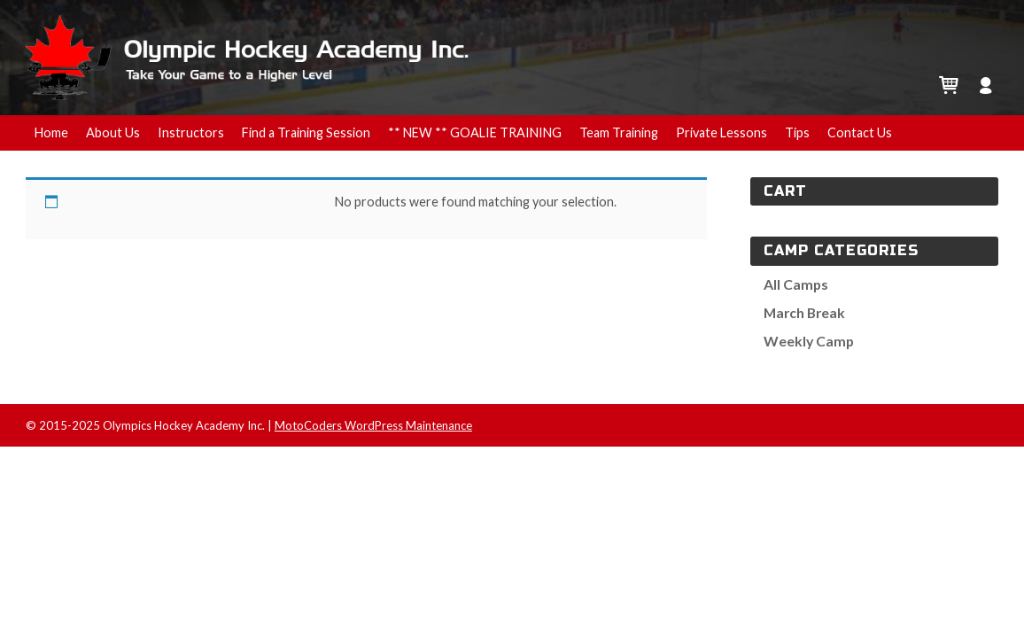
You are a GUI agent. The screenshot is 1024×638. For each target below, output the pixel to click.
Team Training (618, 132)
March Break (804, 312)
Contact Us (859, 132)
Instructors (191, 132)
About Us (113, 132)
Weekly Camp (809, 340)
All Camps (796, 284)
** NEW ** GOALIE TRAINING (475, 132)
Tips (797, 132)
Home (51, 132)
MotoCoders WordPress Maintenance (373, 425)
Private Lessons (721, 132)
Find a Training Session (306, 132)
